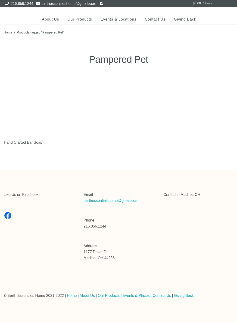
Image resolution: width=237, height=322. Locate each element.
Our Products (80, 19)
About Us (50, 19)
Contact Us (155, 19)
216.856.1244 (18, 4)
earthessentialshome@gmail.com (65, 4)
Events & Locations (118, 19)
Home (8, 32)
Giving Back (185, 19)
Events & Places (136, 296)
